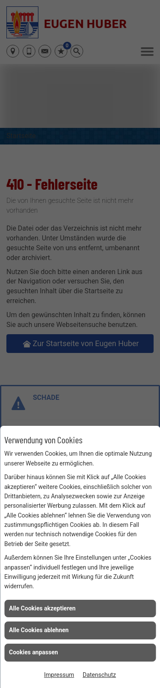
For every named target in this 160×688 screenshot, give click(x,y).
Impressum (59, 674)
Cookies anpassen (33, 652)
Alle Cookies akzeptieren (42, 608)
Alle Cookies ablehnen (39, 630)
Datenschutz (99, 674)
